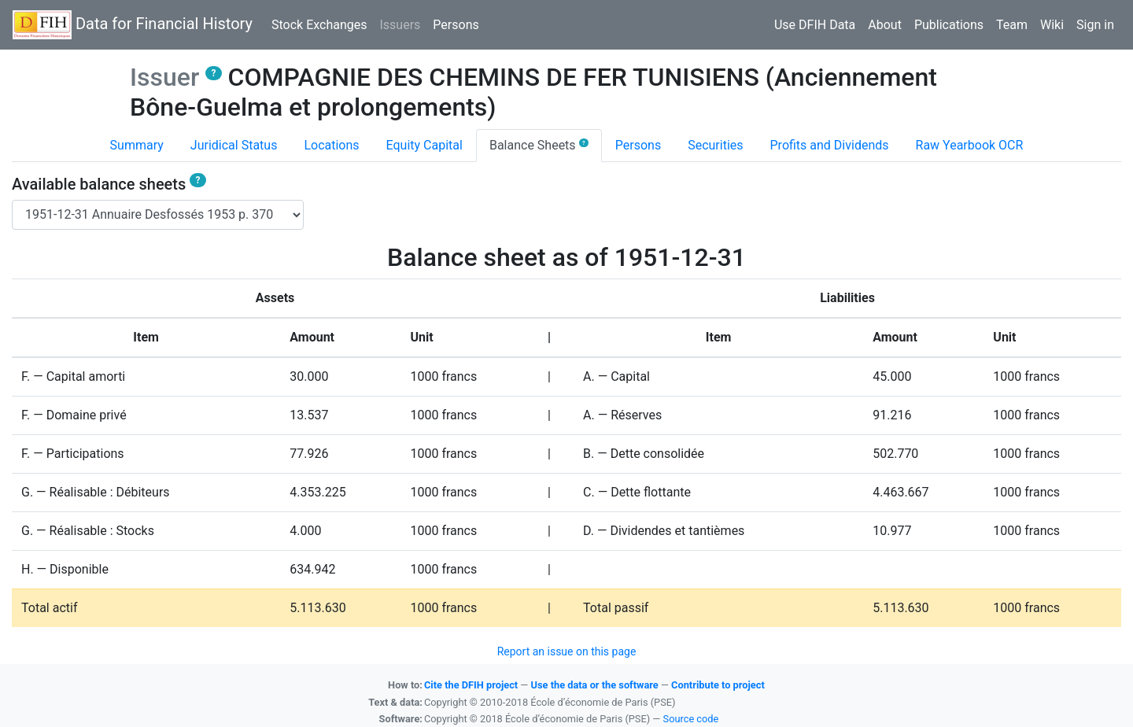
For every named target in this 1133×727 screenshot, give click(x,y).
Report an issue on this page (567, 651)
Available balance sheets (109, 184)
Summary (137, 145)
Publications (949, 24)
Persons (455, 24)
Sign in (1095, 24)
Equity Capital (424, 145)
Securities (715, 145)
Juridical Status (234, 145)
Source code (691, 719)
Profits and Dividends (829, 145)
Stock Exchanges (319, 24)
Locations (331, 145)
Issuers (402, 23)
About (885, 24)
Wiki (1052, 24)
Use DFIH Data (814, 24)
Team (1012, 24)
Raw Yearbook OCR (970, 145)
